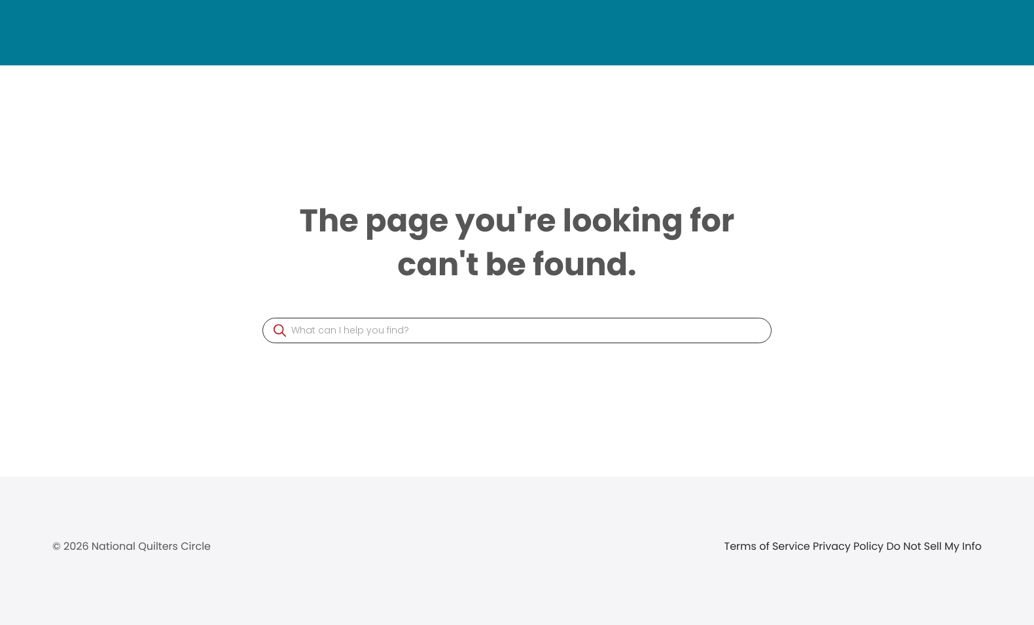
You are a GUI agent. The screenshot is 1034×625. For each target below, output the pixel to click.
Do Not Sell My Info (934, 546)
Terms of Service (768, 546)
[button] (279, 330)
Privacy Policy (849, 546)
